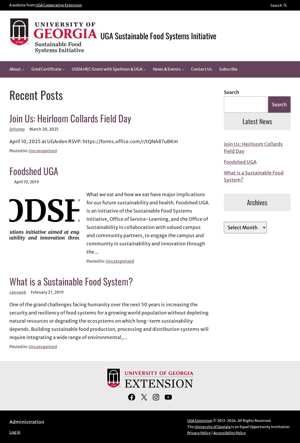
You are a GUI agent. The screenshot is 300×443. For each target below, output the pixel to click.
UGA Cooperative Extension (58, 5)
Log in (15, 432)
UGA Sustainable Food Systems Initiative (158, 36)
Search (231, 92)
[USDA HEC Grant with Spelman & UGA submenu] (144, 69)
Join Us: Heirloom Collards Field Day (70, 118)
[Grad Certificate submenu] (63, 69)
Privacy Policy (199, 433)
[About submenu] (23, 69)
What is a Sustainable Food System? (71, 281)
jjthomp (17, 129)
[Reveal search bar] (279, 5)
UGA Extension (199, 420)
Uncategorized (43, 150)
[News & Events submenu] (183, 69)
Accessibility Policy (229, 433)
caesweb (17, 292)
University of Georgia (213, 427)
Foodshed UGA (33, 171)
